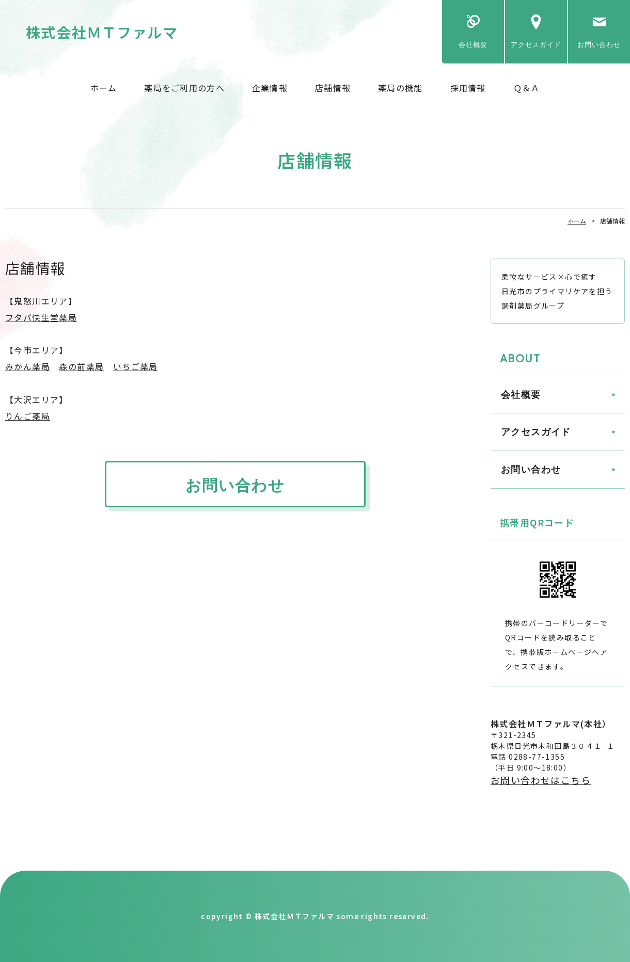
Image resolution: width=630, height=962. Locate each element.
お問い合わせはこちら (541, 780)
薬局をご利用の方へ (184, 88)
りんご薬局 (27, 416)
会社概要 (473, 45)
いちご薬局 (135, 366)
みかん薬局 (27, 366)
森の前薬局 (81, 366)
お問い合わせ (599, 45)
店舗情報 (333, 88)
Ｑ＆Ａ (526, 88)
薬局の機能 (400, 88)
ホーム (103, 88)
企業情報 (270, 88)
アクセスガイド (536, 45)
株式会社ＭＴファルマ (102, 32)
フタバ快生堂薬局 (41, 317)
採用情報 (468, 88)
